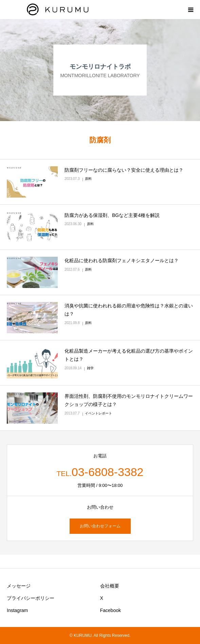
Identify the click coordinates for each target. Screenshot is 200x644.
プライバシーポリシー (30, 598)
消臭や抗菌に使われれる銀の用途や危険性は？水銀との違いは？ (129, 310)
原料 (88, 179)
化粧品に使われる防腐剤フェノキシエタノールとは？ (122, 260)
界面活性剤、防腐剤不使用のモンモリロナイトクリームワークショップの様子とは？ (129, 400)
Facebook (110, 610)
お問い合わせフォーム (100, 526)
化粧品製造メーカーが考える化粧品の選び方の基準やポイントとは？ (129, 355)
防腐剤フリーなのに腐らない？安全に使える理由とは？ (124, 170)
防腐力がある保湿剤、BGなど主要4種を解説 (112, 215)
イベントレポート (98, 413)
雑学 (90, 368)
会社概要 (109, 586)
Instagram (17, 610)
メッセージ (19, 586)
